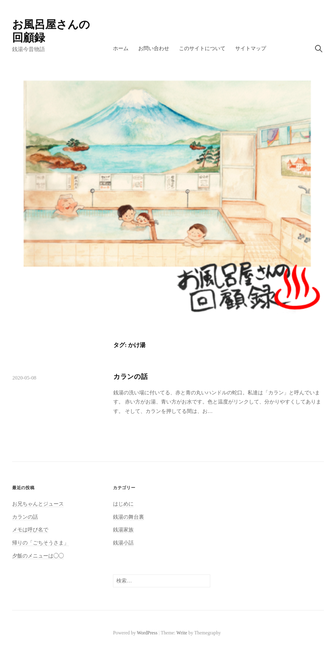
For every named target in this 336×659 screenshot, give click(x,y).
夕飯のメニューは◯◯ (38, 556)
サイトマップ (250, 48)
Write (182, 632)
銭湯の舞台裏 (128, 517)
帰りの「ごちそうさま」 (40, 543)
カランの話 (130, 376)
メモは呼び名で (30, 530)
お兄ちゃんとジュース (38, 504)
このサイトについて (202, 48)
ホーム (121, 48)
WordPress (147, 632)
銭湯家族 (123, 530)
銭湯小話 (123, 543)
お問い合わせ (153, 48)
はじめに (123, 504)
